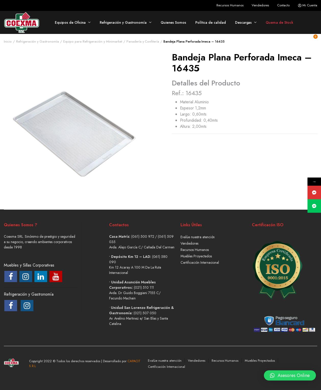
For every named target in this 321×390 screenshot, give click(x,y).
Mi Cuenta (307, 5)
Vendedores (260, 5)
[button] (290, 377)
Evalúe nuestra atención (198, 237)
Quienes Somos (173, 22)
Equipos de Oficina (70, 22)
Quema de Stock (279, 22)
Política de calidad (210, 22)
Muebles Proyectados (196, 256)
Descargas (243, 22)
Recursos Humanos (229, 5)
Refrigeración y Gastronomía (123, 22)
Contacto (283, 5)
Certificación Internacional (200, 262)
